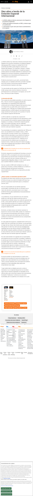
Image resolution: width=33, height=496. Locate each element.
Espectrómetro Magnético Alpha (9, 160)
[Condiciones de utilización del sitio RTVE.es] (1, 353)
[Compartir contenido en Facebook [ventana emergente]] (11, 56)
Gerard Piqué (24, 320)
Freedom (3, 121)
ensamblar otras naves (17, 263)
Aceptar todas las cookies (6, 488)
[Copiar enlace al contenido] (22, 56)
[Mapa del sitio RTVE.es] (22, 353)
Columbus (13, 123)
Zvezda (27, 141)
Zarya (22, 213)
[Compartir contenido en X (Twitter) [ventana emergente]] (13, 56)
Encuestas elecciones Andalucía (13, 320)
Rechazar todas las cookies (7, 491)
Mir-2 (11, 121)
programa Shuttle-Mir (20, 101)
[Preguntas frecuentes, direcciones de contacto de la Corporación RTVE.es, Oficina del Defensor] (25, 352)
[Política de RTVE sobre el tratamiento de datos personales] (5, 353)
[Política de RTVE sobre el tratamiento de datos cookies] (8, 353)
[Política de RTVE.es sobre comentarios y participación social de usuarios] (30, 353)
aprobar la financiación (12, 205)
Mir (3, 90)
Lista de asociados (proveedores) (7, 485)
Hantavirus (23, 322)
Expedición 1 (16, 70)
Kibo (2, 123)
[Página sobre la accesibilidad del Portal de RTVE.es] (17, 352)
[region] (16, 479)
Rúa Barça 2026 (21, 318)
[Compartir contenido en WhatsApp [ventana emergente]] (19, 56)
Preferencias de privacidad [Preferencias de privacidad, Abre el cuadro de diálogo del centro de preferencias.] (7, 494)
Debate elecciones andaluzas (13, 322)
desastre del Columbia (14, 143)
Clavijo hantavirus (12, 318)
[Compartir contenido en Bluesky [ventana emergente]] (16, 56)
